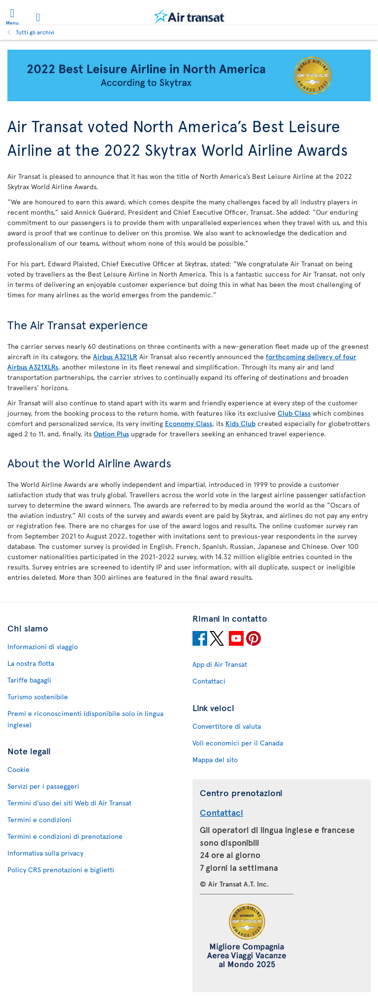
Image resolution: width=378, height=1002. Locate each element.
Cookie (18, 769)
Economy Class (188, 423)
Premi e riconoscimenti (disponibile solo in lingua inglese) (85, 719)
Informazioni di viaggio (42, 646)
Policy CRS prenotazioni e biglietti (60, 869)
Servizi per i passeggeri (43, 786)
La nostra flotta (30, 663)
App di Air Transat (219, 664)
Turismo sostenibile (37, 696)
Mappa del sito (215, 759)
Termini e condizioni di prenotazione (65, 836)
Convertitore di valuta (226, 726)
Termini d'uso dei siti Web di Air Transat (69, 802)
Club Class (294, 413)
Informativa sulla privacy (45, 853)
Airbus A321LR (115, 356)
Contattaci (208, 681)
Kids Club (240, 423)
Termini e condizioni (39, 819)
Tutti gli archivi (35, 32)
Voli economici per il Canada (237, 742)
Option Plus (111, 433)
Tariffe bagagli (29, 680)
